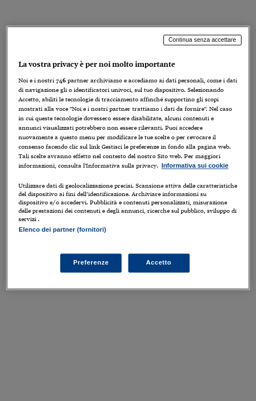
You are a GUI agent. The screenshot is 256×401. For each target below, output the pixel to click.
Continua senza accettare (202, 39)
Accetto (159, 262)
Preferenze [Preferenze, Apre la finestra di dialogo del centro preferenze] (91, 262)
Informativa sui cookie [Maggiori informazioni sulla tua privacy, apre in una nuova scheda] (194, 166)
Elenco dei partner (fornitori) (62, 230)
